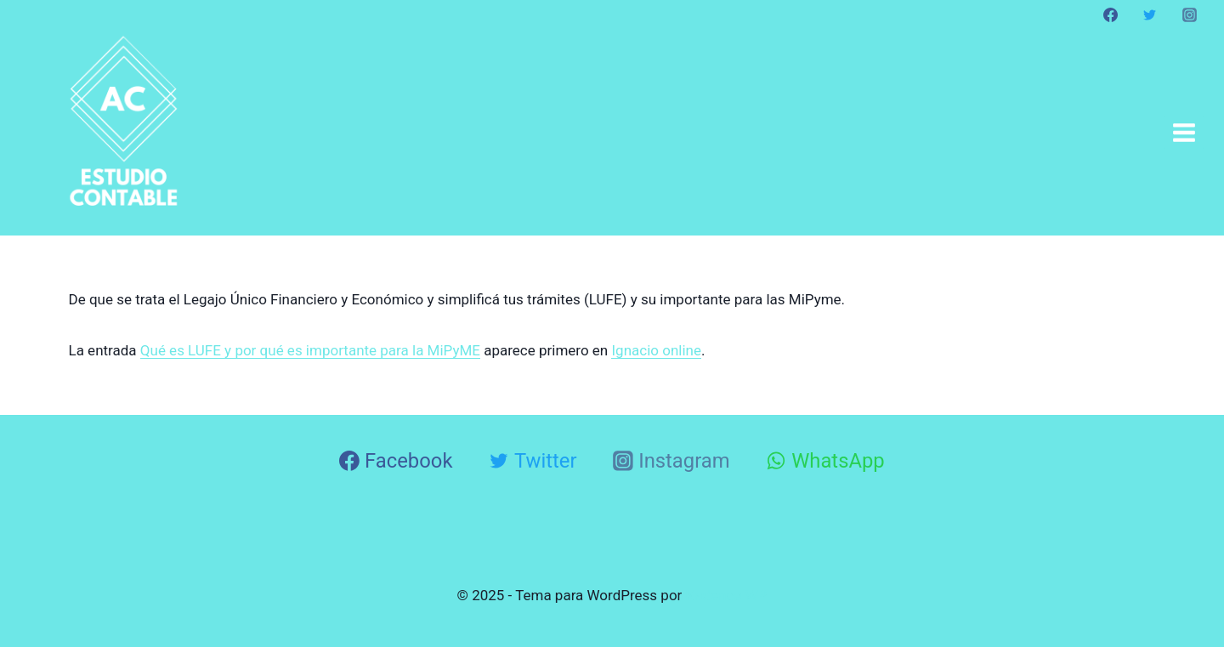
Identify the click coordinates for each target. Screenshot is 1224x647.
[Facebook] (1110, 14)
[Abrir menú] (1184, 132)
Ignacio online (656, 350)
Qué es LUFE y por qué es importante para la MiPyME (310, 350)
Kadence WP (727, 595)
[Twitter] (1150, 14)
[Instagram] (1189, 14)
